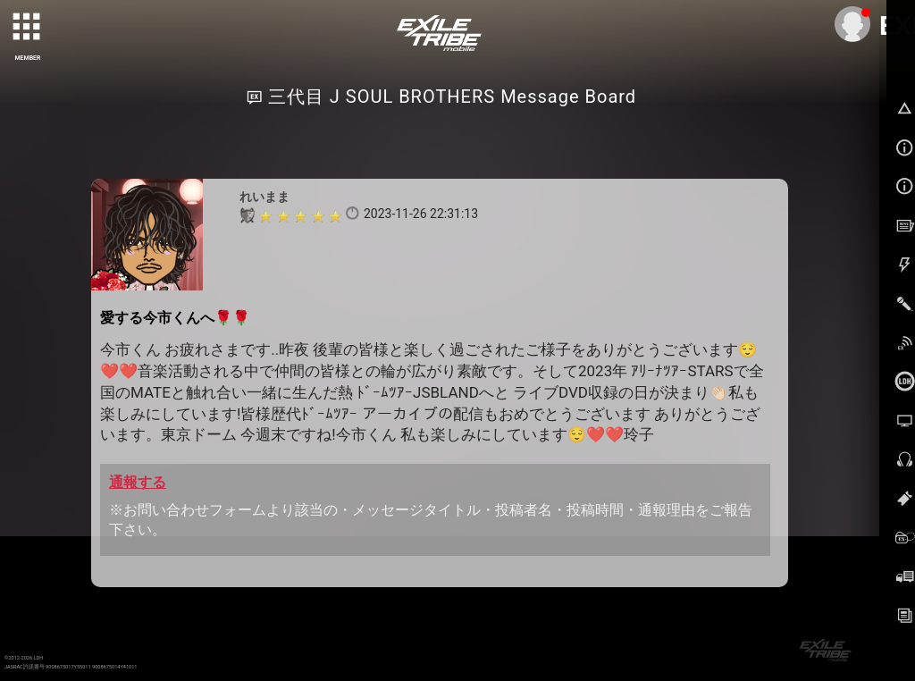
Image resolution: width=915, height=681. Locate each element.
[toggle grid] (27, 27)
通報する (137, 482)
